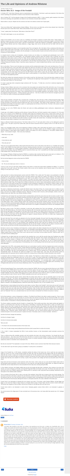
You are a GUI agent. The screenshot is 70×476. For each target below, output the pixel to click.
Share (2, 417)
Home (32, 469)
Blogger (35, 474)
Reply (5, 446)
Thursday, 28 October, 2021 (17, 424)
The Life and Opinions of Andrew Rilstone (24, 4)
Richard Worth (7, 424)
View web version (32, 472)
